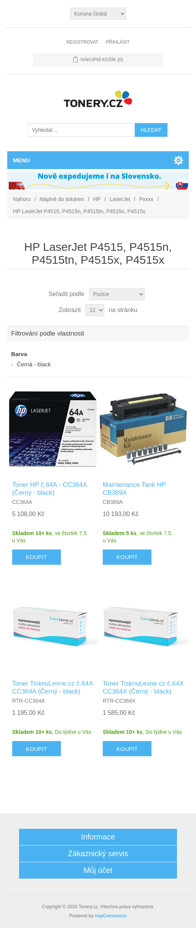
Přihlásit (118, 42)
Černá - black (34, 364)
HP (96, 199)
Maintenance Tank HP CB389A (134, 488)
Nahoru (21, 199)
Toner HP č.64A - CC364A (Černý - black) (49, 488)
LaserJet (120, 199)
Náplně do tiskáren (62, 199)
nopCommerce (111, 915)
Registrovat (82, 42)
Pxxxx (146, 199)
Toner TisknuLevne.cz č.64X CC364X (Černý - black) (143, 687)
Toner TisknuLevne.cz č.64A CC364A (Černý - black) (52, 687)
